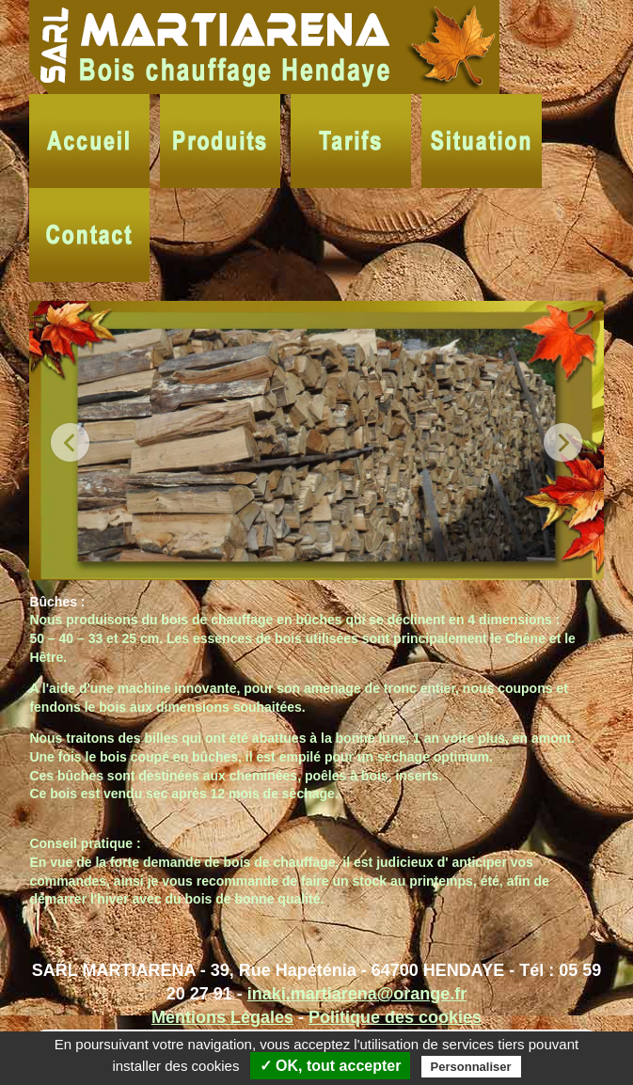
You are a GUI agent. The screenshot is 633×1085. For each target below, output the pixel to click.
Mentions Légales (222, 1017)
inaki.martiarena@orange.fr (357, 993)
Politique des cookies (395, 1017)
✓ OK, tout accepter (331, 1066)
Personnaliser (471, 1067)
